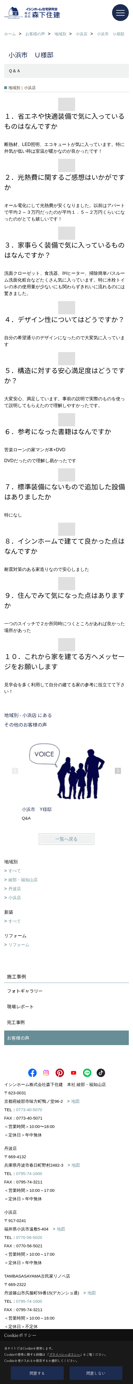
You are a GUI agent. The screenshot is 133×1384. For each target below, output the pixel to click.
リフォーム (18, 944)
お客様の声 (18, 1037)
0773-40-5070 (29, 1109)
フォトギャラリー (25, 990)
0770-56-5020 (29, 1237)
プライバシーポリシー (64, 1354)
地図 (75, 1101)
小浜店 (14, 897)
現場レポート (20, 1006)
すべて (14, 870)
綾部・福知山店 (23, 879)
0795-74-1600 (29, 1173)
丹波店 (14, 888)
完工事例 (16, 1022)
